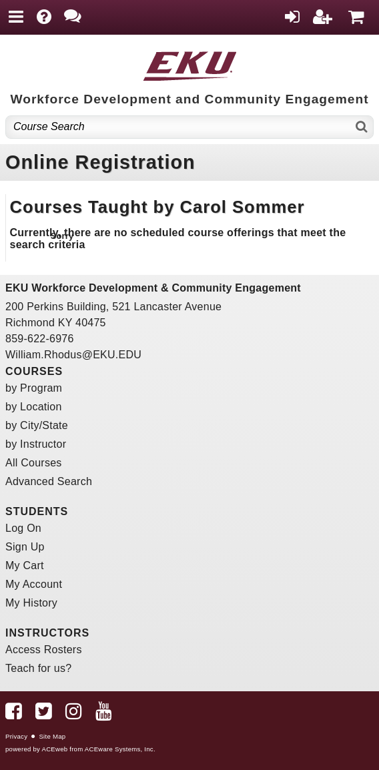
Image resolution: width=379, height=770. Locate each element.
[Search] (362, 127)
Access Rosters (43, 649)
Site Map (52, 736)
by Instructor (35, 444)
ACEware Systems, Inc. (120, 749)
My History (31, 603)
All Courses (33, 462)
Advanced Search (48, 481)
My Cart (24, 565)
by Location (33, 406)
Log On (23, 528)
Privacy (16, 736)
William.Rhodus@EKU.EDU (73, 354)
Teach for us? (38, 668)
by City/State (36, 425)
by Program (33, 388)
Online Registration (100, 162)
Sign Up (25, 546)
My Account (33, 584)
